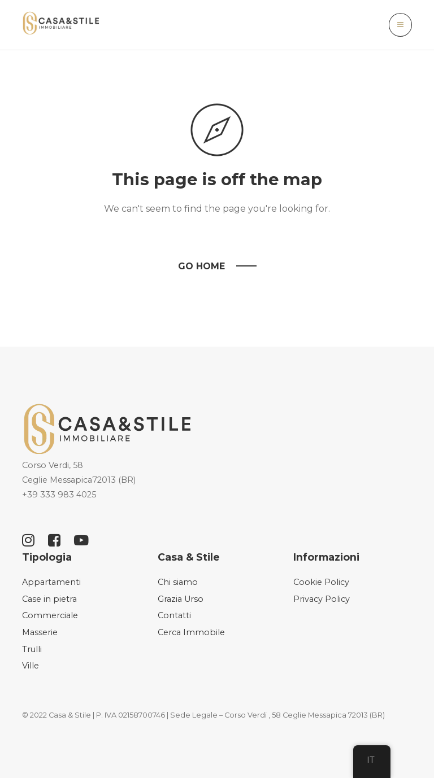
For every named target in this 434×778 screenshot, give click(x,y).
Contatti (174, 615)
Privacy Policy (321, 599)
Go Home (201, 266)
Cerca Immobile (191, 632)
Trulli (32, 649)
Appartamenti (51, 582)
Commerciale (50, 615)
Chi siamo (178, 582)
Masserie (40, 632)
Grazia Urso (180, 599)
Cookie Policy (321, 582)
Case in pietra (49, 599)
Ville (30, 666)
